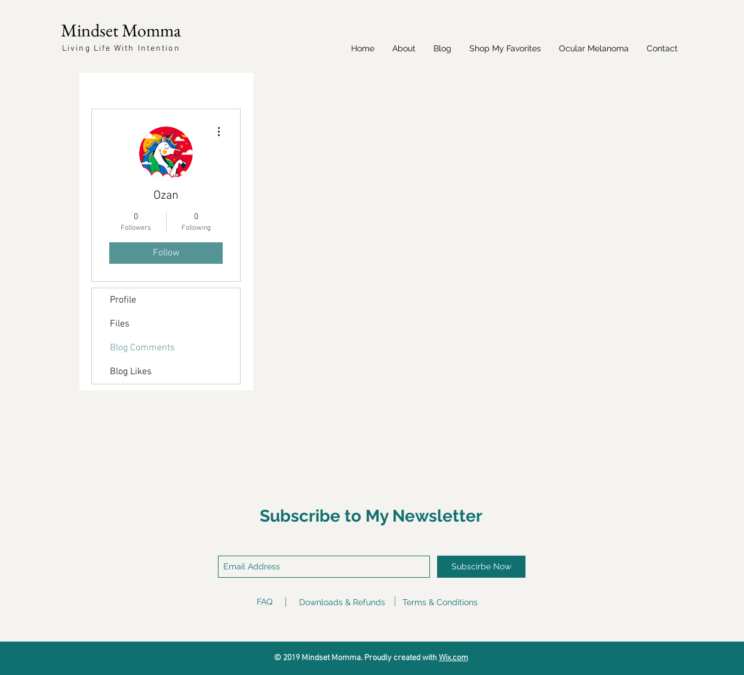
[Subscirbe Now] (481, 567)
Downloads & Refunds (342, 602)
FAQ (264, 601)
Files (120, 324)
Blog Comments (142, 348)
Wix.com (453, 658)
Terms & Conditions (440, 602)
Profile (123, 300)
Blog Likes (131, 372)
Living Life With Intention (121, 49)
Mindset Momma (121, 30)
